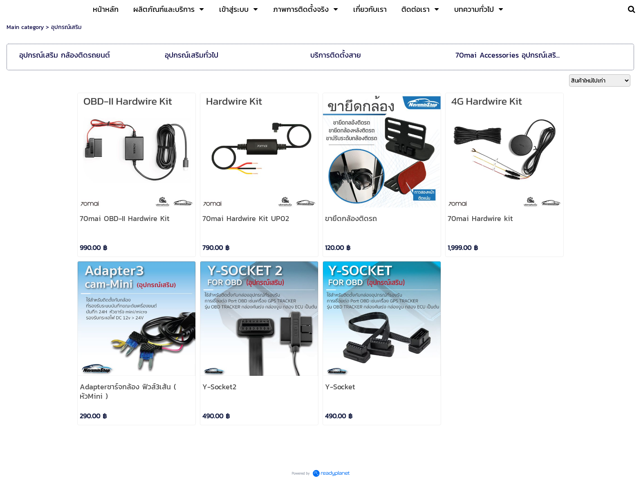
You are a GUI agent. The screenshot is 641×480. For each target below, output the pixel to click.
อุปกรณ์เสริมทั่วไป (191, 54)
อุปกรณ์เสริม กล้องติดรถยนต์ (64, 54)
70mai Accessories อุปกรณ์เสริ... (507, 54)
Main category (25, 27)
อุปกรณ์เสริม (66, 27)
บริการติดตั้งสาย (335, 54)
